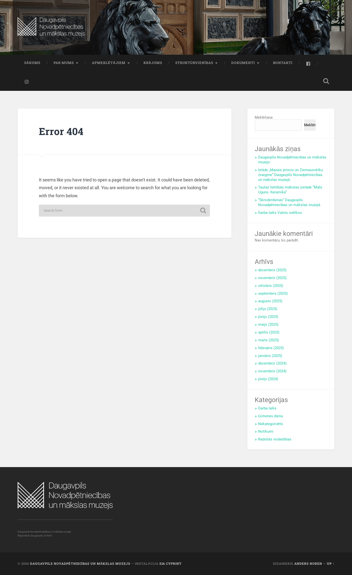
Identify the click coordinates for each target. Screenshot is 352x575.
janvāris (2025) (270, 356)
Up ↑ (330, 563)
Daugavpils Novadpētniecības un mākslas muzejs (80, 563)
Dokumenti (243, 63)
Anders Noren (308, 563)
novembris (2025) (272, 278)
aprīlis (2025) (268, 332)
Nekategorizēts (270, 424)
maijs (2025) (268, 324)
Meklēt (310, 125)
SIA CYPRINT (170, 563)
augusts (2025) (270, 301)
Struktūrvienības (194, 63)
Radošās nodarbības (274, 439)
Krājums (152, 63)
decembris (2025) (272, 270)
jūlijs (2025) (267, 309)
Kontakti (283, 63)
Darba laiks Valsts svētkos (280, 212)
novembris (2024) (272, 371)
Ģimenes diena (270, 416)
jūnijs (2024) (268, 379)
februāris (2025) (271, 348)
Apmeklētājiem (108, 63)
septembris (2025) (273, 293)
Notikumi (265, 431)
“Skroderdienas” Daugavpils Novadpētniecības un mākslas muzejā (289, 202)
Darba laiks (267, 408)
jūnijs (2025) (268, 316)
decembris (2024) (272, 363)
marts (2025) (268, 340)
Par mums (64, 63)
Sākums (32, 63)
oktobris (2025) (270, 285)
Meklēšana (264, 117)
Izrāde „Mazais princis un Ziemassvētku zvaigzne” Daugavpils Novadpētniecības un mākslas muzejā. (290, 175)
